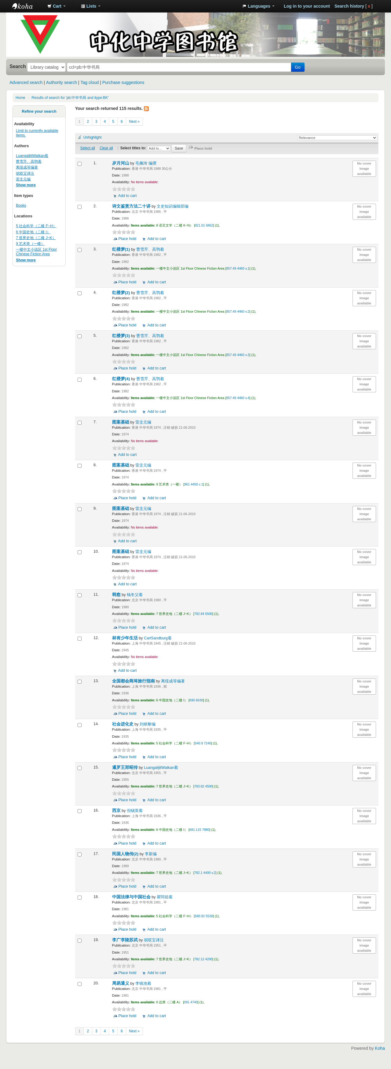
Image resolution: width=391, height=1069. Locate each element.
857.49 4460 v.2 (238, 311)
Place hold (128, 239)
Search (17, 66)
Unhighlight (92, 137)
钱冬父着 (135, 595)
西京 (117, 810)
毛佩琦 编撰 (145, 163)
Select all (87, 148)
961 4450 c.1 (193, 484)
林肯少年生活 (125, 638)
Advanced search (25, 82)
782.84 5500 (203, 614)
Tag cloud (89, 82)
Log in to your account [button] (307, 6)
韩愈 (117, 594)
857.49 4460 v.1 (238, 268)
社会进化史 (123, 724)
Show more (26, 185)
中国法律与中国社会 (132, 897)
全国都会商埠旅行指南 (134, 681)
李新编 (151, 854)
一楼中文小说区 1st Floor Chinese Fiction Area (36, 251)
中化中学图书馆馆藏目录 (27, 6)
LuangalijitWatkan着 (32, 156)
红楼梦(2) (121, 292)
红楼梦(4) (121, 378)
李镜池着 (143, 983)
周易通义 (121, 983)
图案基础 (121, 422)
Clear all (106, 148)
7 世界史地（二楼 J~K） (36, 238)
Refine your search (39, 111)
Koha (380, 1048)
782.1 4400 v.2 (205, 872)
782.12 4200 (203, 959)
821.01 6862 (204, 225)
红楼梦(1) (121, 249)
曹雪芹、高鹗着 (29, 161)
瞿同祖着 (165, 897)
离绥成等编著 (27, 167)
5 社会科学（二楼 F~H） (36, 226)
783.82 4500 (203, 786)
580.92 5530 (204, 916)
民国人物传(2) (126, 854)
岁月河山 (121, 163)
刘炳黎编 (147, 724)
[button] (56, 6)
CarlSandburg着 (158, 638)
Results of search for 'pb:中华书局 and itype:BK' (69, 98)
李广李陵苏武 (125, 940)
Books (21, 205)
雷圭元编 (23, 179)
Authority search (61, 82)
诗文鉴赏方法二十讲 (132, 206)
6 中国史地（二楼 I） (33, 232)
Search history (349, 6)
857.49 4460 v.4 (238, 398)
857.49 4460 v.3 (238, 355)
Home (20, 98)
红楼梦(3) (121, 335)
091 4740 (191, 1002)
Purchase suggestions (123, 82)
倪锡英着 (135, 811)
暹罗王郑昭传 (125, 767)
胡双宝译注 (25, 173)
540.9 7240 (203, 743)
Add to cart (127, 196)
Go (298, 67)
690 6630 (196, 700)
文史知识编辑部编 (172, 206)
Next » (134, 121)
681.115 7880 (199, 829)
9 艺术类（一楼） (30, 244)
